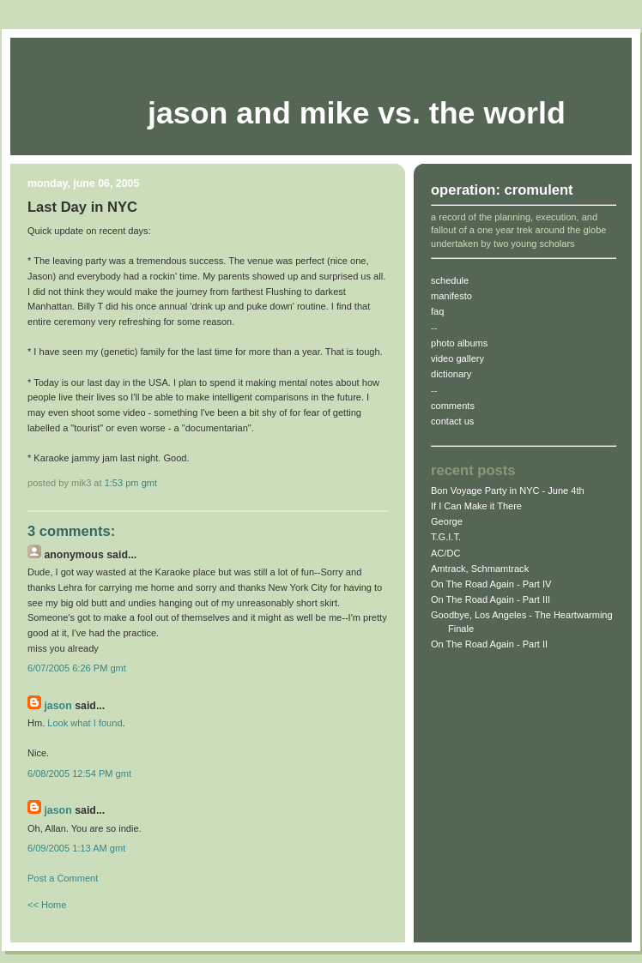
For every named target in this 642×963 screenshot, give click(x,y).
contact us (452, 421)
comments (453, 405)
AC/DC (445, 553)
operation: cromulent (502, 190)
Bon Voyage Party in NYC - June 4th (507, 490)
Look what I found (84, 723)
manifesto (451, 296)
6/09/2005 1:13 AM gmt (76, 848)
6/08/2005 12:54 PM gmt (79, 773)
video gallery (457, 358)
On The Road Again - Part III (490, 599)
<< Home (46, 905)
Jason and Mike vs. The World (357, 113)
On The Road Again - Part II (489, 644)
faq (437, 311)
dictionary (451, 374)
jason (57, 706)
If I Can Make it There (476, 506)
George (447, 521)
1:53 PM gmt (131, 483)
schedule (450, 280)
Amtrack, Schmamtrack (480, 568)
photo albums (459, 343)
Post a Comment (62, 878)
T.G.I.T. (446, 537)
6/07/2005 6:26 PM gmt (76, 668)
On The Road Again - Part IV (491, 584)
